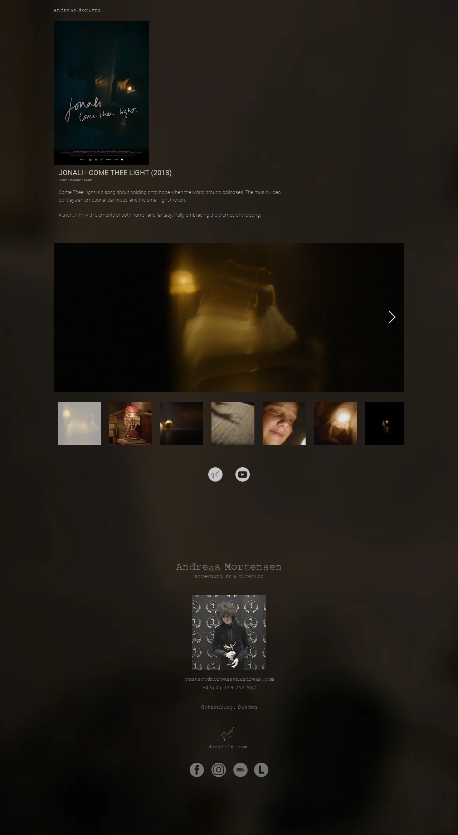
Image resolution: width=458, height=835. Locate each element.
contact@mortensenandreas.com (229, 679)
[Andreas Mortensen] (81, 10)
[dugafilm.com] (228, 747)
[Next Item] (392, 317)
